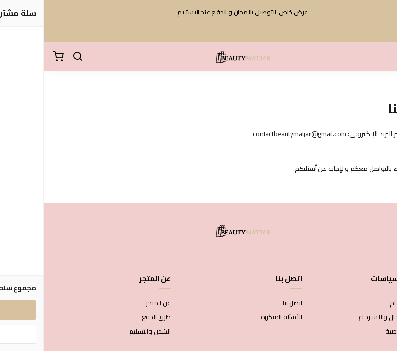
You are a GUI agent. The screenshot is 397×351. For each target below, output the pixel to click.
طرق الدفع (112, 317)
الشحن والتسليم (106, 332)
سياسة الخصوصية (366, 332)
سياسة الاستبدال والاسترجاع (352, 317)
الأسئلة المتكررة (237, 317)
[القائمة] (382, 57)
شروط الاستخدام (368, 303)
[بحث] (33, 57)
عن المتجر (114, 303)
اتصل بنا (248, 303)
